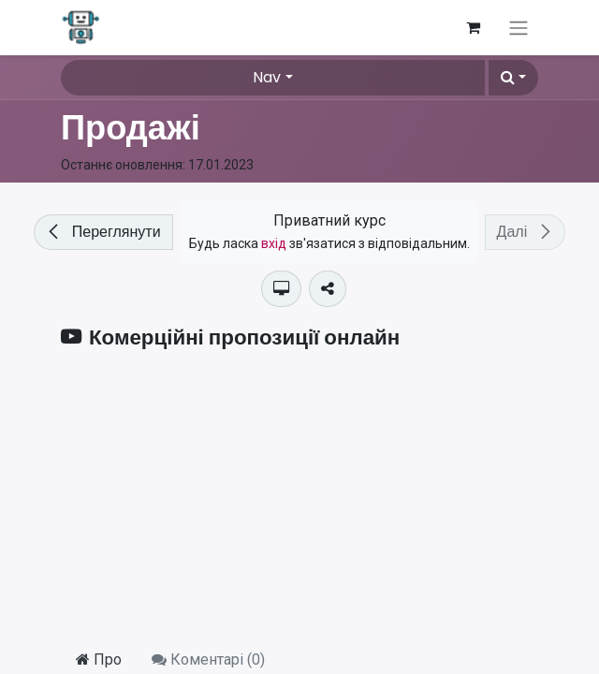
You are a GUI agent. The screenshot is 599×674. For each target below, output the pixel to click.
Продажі (130, 128)
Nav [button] (267, 77)
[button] (513, 77)
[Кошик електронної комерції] (472, 27)
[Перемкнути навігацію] (518, 27)
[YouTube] (299, 499)
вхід (273, 243)
